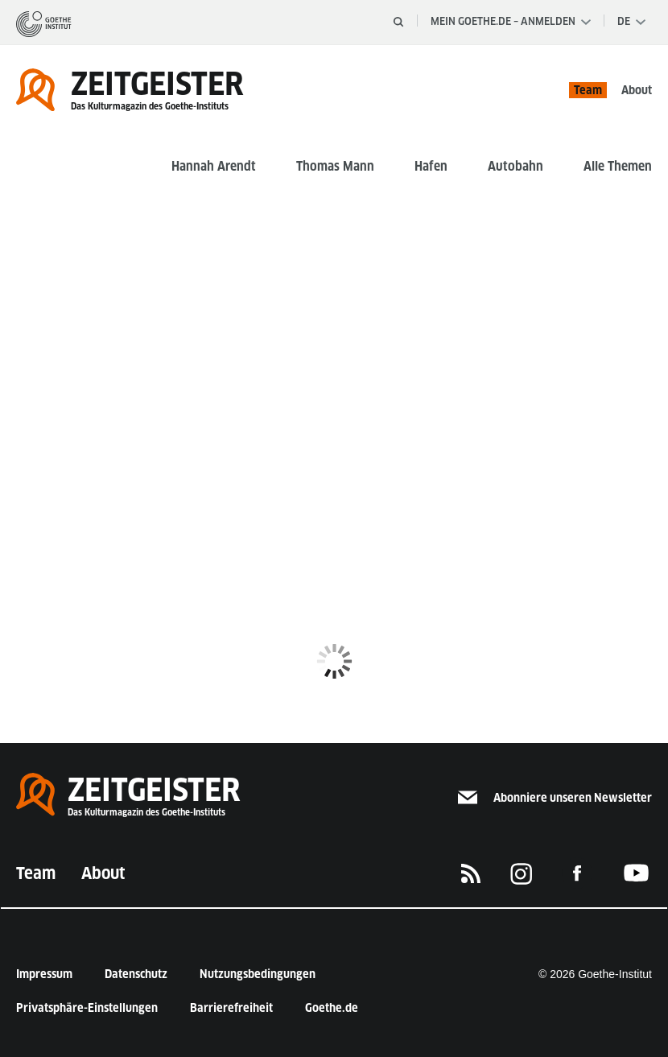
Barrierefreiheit (231, 1007)
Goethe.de (331, 1007)
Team (588, 90)
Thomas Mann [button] (335, 166)
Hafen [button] (430, 166)
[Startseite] (44, 23)
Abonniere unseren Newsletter (555, 798)
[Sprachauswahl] (631, 21)
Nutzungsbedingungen (257, 974)
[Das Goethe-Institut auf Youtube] (636, 873)
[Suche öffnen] (398, 21)
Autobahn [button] (515, 166)
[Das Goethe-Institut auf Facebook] (577, 873)
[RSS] (470, 873)
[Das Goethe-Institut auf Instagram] (521, 873)
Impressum (44, 974)
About (636, 90)
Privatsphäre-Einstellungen (87, 1007)
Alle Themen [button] (617, 166)
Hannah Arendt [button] (213, 166)
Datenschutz (136, 974)
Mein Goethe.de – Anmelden (511, 21)
